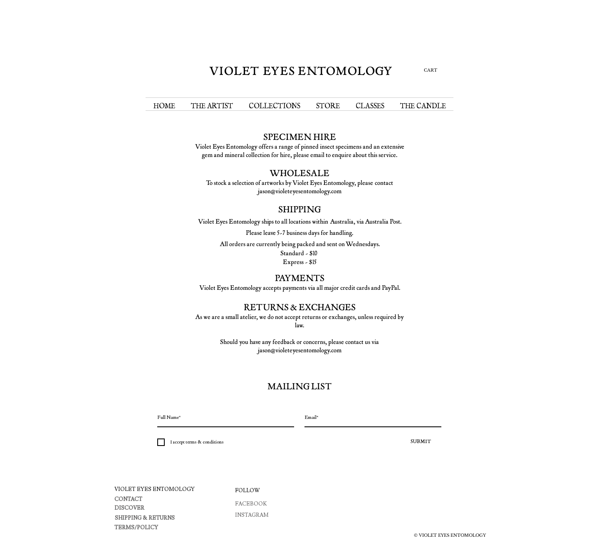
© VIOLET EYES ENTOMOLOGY (450, 535)
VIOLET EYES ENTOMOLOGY (301, 71)
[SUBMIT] (420, 442)
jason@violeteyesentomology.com (300, 191)
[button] (428, 69)
